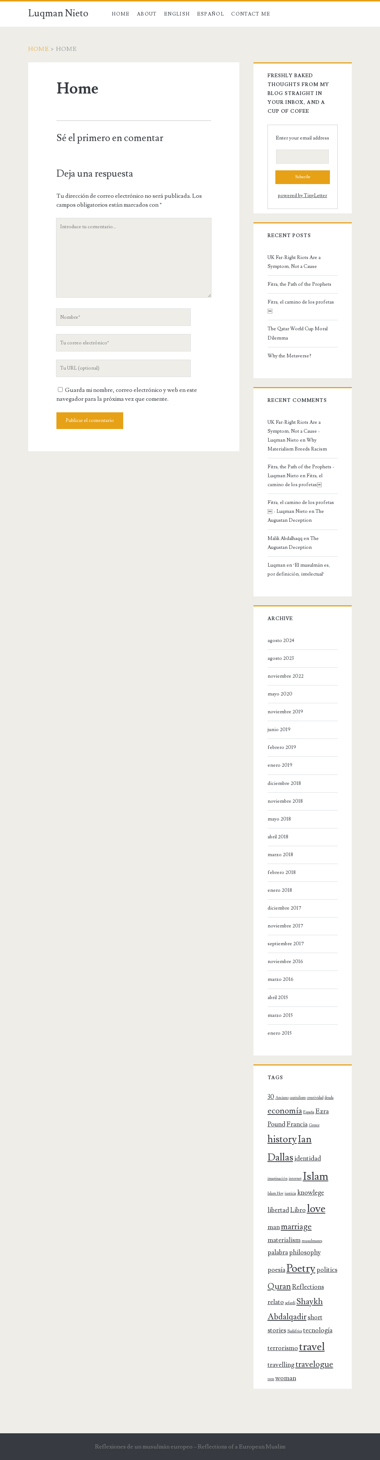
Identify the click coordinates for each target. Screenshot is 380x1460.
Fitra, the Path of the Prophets (299, 284)
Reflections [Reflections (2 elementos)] (308, 1287)
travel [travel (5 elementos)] (312, 1347)
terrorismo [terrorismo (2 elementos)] (283, 1348)
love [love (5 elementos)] (316, 1209)
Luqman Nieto (58, 13)
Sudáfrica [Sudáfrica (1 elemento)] (294, 1331)
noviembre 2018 (285, 801)
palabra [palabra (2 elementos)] (278, 1252)
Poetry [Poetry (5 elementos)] (300, 1268)
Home (121, 14)
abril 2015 (278, 998)
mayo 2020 (280, 694)
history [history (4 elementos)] (282, 1139)
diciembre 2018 (284, 783)
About (147, 14)
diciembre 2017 (284, 908)
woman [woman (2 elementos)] (285, 1378)
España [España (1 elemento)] (308, 1112)
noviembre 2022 (286, 676)
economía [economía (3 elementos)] (285, 1111)
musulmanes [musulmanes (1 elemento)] (312, 1241)
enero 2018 (280, 890)
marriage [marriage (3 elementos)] (296, 1226)
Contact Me (250, 14)
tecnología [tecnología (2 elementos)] (317, 1330)
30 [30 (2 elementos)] (271, 1097)
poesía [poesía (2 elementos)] (276, 1270)
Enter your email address (302, 138)
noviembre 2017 (285, 926)
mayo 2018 (279, 819)
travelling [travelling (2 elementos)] (281, 1365)
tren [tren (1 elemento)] (271, 1379)
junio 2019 (279, 730)
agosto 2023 (281, 658)
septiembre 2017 (286, 944)
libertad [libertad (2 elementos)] (278, 1210)
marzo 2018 (280, 855)
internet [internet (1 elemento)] (295, 1178)
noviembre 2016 (285, 962)
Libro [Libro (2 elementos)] (298, 1210)
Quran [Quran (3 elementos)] (279, 1286)
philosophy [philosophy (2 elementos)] (305, 1252)
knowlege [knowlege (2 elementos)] (310, 1192)
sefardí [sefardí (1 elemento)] (290, 1303)
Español (210, 14)
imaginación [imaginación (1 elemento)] (278, 1178)
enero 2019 (280, 765)
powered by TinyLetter (302, 196)
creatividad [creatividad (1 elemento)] (315, 1097)
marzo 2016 (281, 979)
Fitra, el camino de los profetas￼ (301, 306)
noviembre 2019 (285, 712)
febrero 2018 (282, 872)
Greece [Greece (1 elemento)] (314, 1125)
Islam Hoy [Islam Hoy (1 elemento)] (276, 1193)
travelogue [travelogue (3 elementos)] (314, 1364)
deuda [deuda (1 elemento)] (329, 1097)
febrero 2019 (282, 747)
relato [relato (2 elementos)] (276, 1302)
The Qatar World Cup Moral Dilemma (298, 333)
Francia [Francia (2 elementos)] (297, 1124)
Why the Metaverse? (289, 356)
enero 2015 (280, 1033)
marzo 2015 (280, 1015)
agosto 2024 (281, 641)
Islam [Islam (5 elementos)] (315, 1176)
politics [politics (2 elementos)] (327, 1270)
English (177, 14)
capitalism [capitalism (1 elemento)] (298, 1097)
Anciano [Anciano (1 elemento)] (282, 1097)
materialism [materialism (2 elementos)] (284, 1240)
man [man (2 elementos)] (274, 1227)
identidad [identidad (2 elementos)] (307, 1158)
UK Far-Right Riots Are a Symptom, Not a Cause (294, 262)
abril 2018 (278, 837)
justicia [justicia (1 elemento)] (290, 1193)
